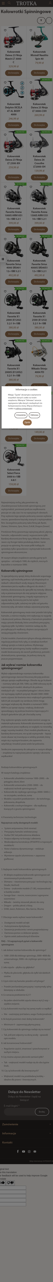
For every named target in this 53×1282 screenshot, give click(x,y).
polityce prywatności (23, 409)
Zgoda (27, 422)
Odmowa (34, 415)
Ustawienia (21, 415)
